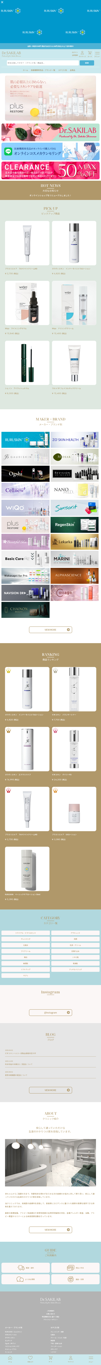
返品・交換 (75, 1279)
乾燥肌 (75, 963)
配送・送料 (25, 1267)
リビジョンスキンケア (12, 1346)
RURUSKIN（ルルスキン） (14, 1332)
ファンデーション (56, 1346)
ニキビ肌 (75, 957)
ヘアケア (53, 1352)
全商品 (72, 70)
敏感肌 (25, 963)
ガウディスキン (10, 1338)
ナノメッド (8, 1352)
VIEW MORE (50, 629)
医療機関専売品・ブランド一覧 (43, 70)
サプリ (25, 975)
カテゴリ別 (62, 70)
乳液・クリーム (75, 945)
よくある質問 (26, 1279)
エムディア (8, 1340)
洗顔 (75, 939)
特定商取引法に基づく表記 (50, 1317)
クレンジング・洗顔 (57, 1332)
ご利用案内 (50, 1311)
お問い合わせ (50, 1314)
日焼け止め (75, 951)
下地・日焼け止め (56, 1343)
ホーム (25, 70)
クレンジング (25, 939)
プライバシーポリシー (50, 1319)
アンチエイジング (75, 969)
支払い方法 (75, 1267)
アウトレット (75, 933)
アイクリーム (25, 951)
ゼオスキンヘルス (11, 1335)
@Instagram (50, 1012)
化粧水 (25, 945)
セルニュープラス (10, 1349)
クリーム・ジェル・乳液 (58, 1338)
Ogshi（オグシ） (11, 1343)
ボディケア (54, 1349)
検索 (87, 62)
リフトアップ (25, 969)
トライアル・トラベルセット (25, 933)
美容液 (53, 1340)
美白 (25, 957)
